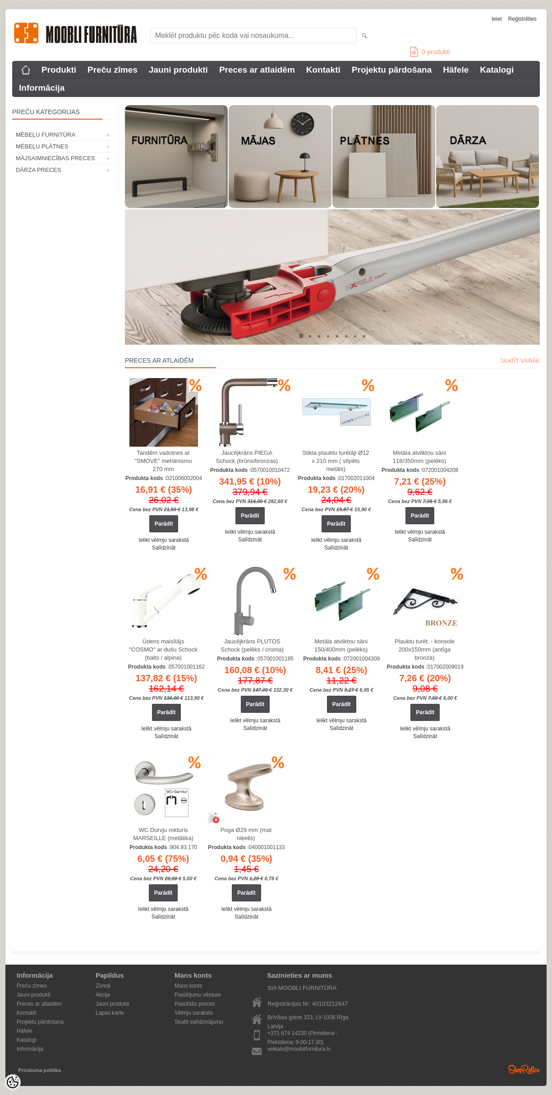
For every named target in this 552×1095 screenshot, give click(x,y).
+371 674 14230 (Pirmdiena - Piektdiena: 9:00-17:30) (302, 1034)
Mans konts (188, 986)
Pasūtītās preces (195, 1004)
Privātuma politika (39, 1070)
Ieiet (497, 19)
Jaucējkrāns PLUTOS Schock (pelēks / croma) (252, 645)
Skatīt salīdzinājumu (199, 1022)
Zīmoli (103, 986)
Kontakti (323, 69)
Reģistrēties (522, 19)
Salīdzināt (164, 548)
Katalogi (497, 69)
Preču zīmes (112, 69)
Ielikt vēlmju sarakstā (163, 540)
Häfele (456, 69)
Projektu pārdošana (392, 69)
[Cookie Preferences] (13, 1082)
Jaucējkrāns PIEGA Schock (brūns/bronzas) (247, 456)
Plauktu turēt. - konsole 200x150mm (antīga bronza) (425, 649)
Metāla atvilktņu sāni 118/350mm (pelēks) (419, 456)
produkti (430, 51)
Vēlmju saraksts (194, 1013)
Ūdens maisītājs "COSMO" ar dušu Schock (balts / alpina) (163, 649)
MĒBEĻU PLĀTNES (42, 146)
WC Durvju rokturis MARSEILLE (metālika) (163, 834)
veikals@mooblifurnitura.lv (299, 1049)
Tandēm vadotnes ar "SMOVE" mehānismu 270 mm (163, 460)
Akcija (103, 995)
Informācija (41, 87)
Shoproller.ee (524, 1069)
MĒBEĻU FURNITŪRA (45, 134)
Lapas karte (110, 1013)
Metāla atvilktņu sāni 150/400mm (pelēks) (341, 645)
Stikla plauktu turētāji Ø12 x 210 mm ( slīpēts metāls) (335, 460)
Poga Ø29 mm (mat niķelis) (246, 834)
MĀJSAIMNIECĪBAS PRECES (55, 158)
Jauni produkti (178, 69)
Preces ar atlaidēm (257, 69)
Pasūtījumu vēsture (198, 995)
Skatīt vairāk (520, 361)
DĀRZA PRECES (38, 169)
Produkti (58, 69)
